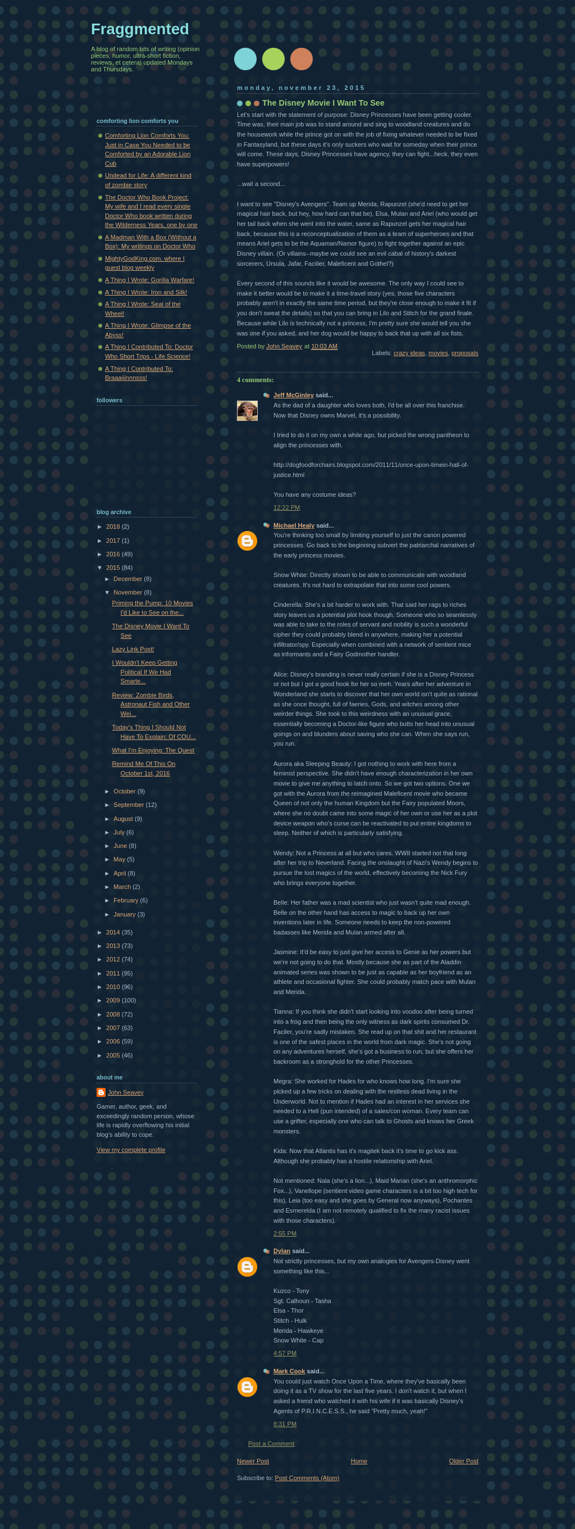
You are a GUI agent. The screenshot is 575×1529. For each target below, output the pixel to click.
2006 (114, 1041)
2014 (114, 932)
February (126, 900)
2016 (114, 554)
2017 (114, 540)
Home (359, 1461)
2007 (114, 1027)
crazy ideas (409, 353)
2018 (114, 526)
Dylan (281, 1250)
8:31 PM (284, 1424)
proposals (464, 353)
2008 (114, 1014)
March (123, 886)
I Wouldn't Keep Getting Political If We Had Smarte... (144, 671)
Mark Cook (289, 1371)
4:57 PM (284, 1353)
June (121, 845)
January (125, 914)
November (128, 592)
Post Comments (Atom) (307, 1477)
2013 (114, 945)
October (125, 791)
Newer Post (253, 1461)
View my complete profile (131, 1149)
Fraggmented (140, 29)
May (120, 859)
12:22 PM (286, 507)
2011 (114, 973)
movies (438, 353)
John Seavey (126, 1092)
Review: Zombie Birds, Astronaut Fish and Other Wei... (151, 704)
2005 (114, 1055)
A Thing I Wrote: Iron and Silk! (146, 292)
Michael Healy (293, 525)
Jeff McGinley (293, 395)
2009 (114, 1000)
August (123, 818)
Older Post (463, 1461)
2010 (114, 986)
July (119, 832)
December (128, 578)
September (129, 804)
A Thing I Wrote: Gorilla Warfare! (149, 279)
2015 (114, 567)
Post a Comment (271, 1443)
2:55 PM (284, 1233)
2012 (114, 959)
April (120, 873)
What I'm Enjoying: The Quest (153, 750)
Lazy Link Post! (133, 649)
